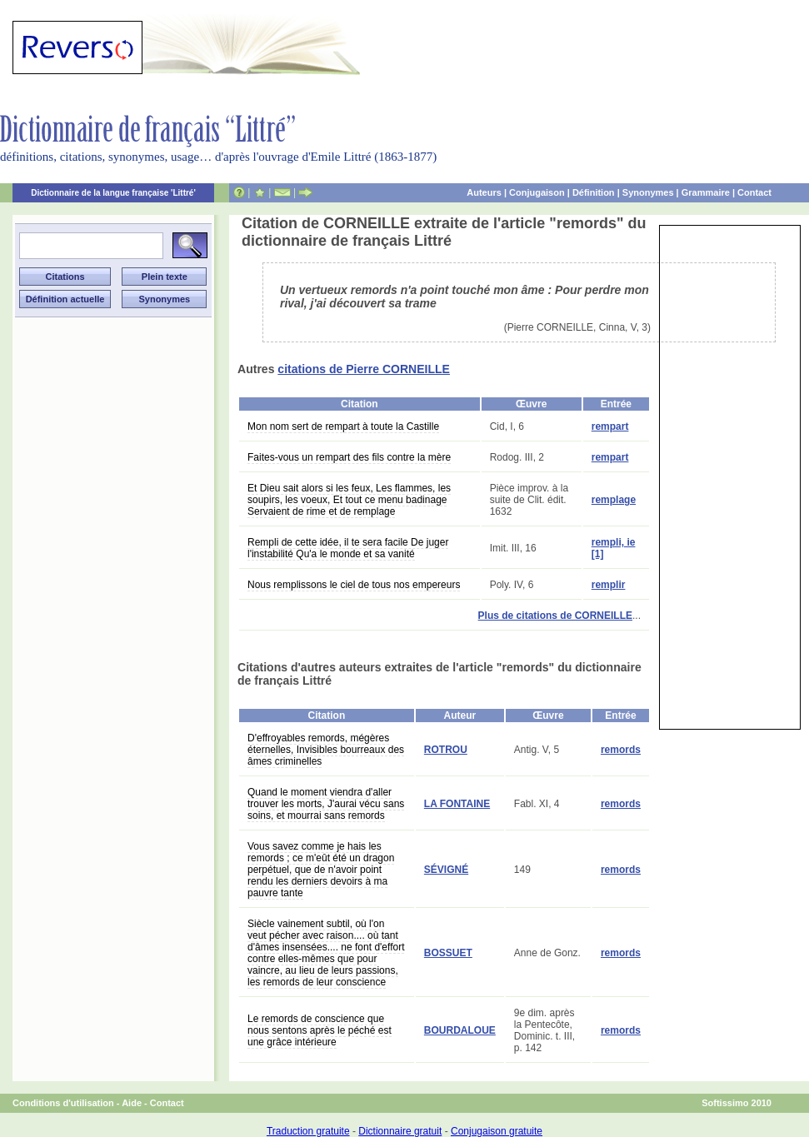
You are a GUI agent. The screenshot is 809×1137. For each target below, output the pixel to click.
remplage (614, 500)
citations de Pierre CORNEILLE (363, 369)
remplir (609, 585)
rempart (610, 426)
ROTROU (445, 750)
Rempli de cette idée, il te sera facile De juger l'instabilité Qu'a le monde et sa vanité (347, 548)
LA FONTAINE (457, 804)
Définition (593, 192)
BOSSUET (448, 953)
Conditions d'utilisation (63, 1103)
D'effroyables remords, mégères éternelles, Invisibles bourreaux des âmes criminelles (325, 749)
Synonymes (648, 192)
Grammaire (706, 192)
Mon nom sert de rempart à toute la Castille (343, 426)
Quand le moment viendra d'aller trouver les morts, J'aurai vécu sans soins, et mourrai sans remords (325, 803)
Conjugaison (537, 192)
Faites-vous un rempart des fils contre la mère (349, 457)
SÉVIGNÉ (446, 869)
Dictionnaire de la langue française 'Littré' (113, 192)
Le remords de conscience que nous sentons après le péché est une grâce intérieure (319, 1030)
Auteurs (484, 192)
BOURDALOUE (460, 1030)
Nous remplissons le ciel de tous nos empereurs (353, 585)
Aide (132, 1103)
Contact (754, 192)
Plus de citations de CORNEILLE (555, 615)
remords (621, 750)
